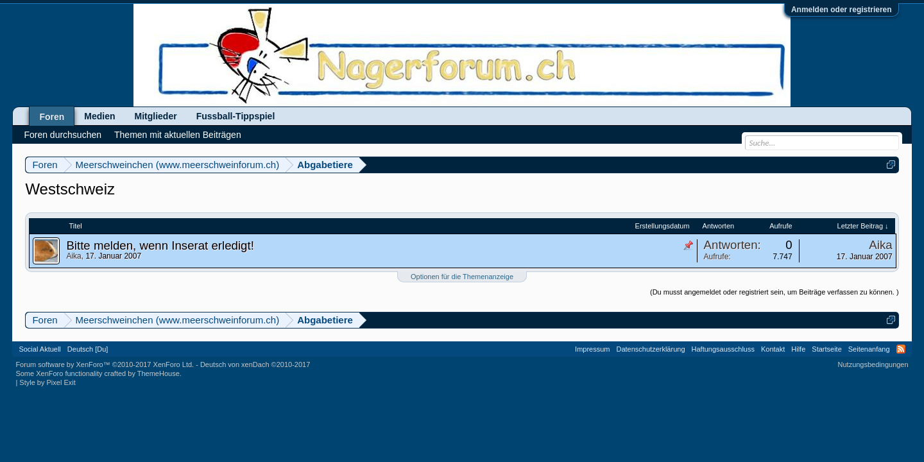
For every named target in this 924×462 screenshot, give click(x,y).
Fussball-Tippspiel (235, 116)
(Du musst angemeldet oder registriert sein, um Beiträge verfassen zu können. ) (774, 292)
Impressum (592, 349)
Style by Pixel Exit (47, 382)
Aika (73, 256)
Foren (51, 117)
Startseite (826, 349)
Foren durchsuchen (62, 135)
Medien (99, 116)
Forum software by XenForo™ (104, 364)
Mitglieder (156, 116)
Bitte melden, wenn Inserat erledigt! (159, 245)
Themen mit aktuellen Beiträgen (177, 135)
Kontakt (773, 349)
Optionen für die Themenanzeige (462, 276)
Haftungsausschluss (723, 349)
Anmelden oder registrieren (841, 9)
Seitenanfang (869, 349)
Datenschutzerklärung (651, 349)
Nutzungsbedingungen (873, 364)
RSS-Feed (900, 349)
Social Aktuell (39, 349)
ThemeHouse (158, 373)
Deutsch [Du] (87, 349)
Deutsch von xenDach (255, 364)
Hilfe (798, 349)
